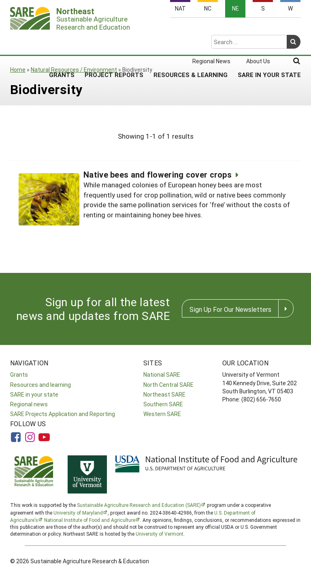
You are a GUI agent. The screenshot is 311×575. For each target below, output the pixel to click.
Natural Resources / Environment (74, 69)
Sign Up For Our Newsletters (230, 309)
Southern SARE (163, 404)
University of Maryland (78, 512)
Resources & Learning (190, 43)
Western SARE (162, 414)
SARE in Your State (269, 43)
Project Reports (114, 43)
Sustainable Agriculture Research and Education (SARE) (139, 505)
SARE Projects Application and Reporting (62, 414)
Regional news (29, 404)
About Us (258, 29)
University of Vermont (159, 533)
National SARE (161, 374)
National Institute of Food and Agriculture (89, 520)
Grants (62, 43)
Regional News (211, 29)
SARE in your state (34, 394)
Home (18, 69)
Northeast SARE (164, 394)
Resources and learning (40, 384)
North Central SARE (168, 384)
